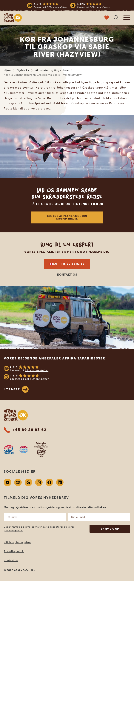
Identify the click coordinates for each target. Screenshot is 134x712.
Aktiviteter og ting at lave (52, 70)
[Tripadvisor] (18, 482)
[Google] (28, 482)
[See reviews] (67, 372)
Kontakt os (11, 560)
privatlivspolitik (13, 530)
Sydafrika (23, 70)
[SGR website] (9, 449)
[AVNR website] (23, 449)
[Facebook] (49, 482)
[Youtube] (7, 482)
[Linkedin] (60, 482)
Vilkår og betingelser (17, 542)
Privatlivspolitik (14, 551)
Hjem (7, 70)
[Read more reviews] (68, 5)
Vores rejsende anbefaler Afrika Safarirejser (54, 358)
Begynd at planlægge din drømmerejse (67, 217)
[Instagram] (39, 482)
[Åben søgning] (116, 18)
